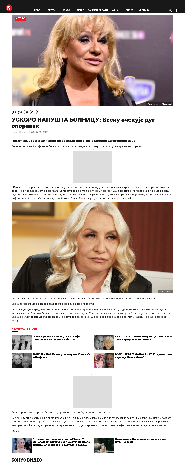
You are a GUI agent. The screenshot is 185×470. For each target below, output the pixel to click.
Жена (115, 10)
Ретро (80, 10)
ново (37, 10)
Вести (51, 10)
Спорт (129, 10)
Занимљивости (98, 10)
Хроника (144, 10)
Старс (66, 10)
